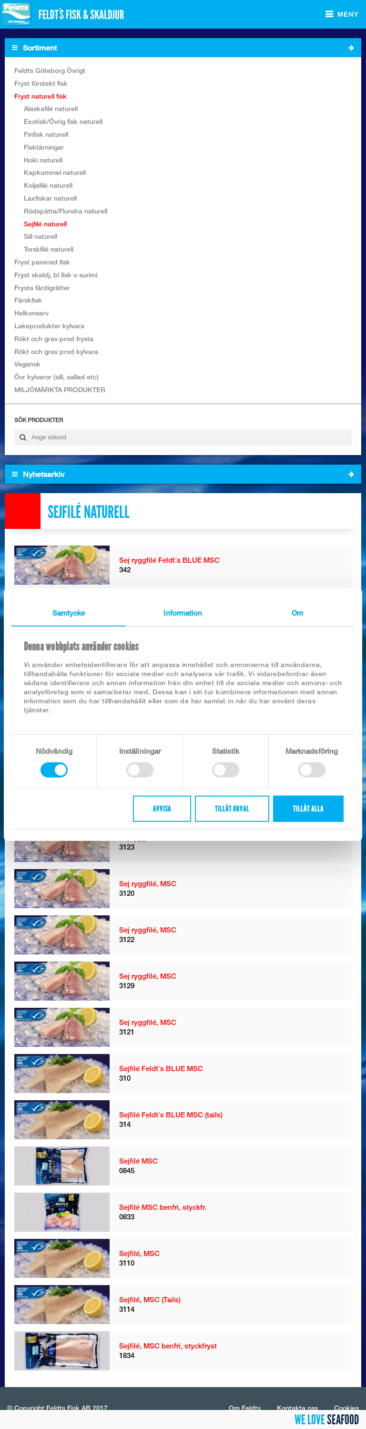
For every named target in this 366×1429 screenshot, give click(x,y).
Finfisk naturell (46, 134)
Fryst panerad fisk (42, 262)
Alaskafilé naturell (51, 108)
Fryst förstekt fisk (41, 83)
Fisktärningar (44, 147)
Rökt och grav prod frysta (53, 338)
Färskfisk (28, 300)
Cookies (346, 1408)
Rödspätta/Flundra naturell (65, 211)
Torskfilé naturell (48, 249)
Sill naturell (40, 236)
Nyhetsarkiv (183, 474)
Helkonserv (31, 313)
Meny (348, 14)
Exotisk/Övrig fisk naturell (63, 121)
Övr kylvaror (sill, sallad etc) (56, 377)
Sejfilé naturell (45, 224)
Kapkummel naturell (55, 172)
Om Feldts (245, 1408)
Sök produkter (38, 420)
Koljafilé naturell (48, 185)
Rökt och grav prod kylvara (56, 351)
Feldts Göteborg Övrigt (49, 70)
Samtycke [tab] (68, 612)
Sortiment (183, 47)
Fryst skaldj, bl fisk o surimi (55, 275)
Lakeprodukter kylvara (49, 326)
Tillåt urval (232, 808)
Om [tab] (297, 612)
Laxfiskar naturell (50, 198)
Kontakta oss (297, 1408)
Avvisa (162, 808)
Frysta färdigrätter (42, 288)
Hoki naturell (43, 160)
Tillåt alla (308, 808)
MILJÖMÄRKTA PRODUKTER (59, 389)
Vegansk (27, 364)
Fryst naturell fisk (40, 96)
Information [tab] (182, 612)
